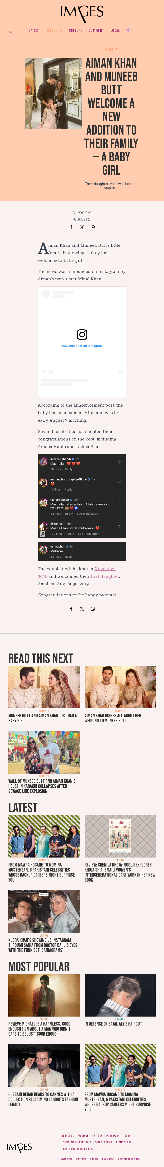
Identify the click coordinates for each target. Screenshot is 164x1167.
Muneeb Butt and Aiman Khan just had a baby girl (42, 718)
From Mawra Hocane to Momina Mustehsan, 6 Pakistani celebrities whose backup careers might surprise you (41, 872)
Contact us (67, 1135)
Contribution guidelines (78, 1149)
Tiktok (126, 1135)
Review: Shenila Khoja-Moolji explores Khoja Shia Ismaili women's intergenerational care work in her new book (120, 872)
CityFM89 (80, 1159)
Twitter (97, 1135)
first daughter (105, 576)
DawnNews (108, 1159)
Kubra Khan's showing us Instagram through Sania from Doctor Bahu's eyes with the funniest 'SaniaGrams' (42, 945)
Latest (34, 30)
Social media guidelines (77, 1142)
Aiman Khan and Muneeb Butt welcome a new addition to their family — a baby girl (111, 117)
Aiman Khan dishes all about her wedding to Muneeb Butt (113, 718)
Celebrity (54, 30)
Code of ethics (103, 1142)
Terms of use (123, 1142)
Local (115, 30)
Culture (76, 30)
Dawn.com (66, 1159)
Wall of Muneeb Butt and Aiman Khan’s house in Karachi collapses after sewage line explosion (42, 786)
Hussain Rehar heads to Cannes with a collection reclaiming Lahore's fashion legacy (43, 1099)
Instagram (112, 1135)
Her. (129, 30)
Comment (96, 30)
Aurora (94, 1159)
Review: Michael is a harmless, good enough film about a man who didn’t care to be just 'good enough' (39, 1029)
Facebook (83, 1135)
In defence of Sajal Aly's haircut (113, 1024)
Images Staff (84, 212)
